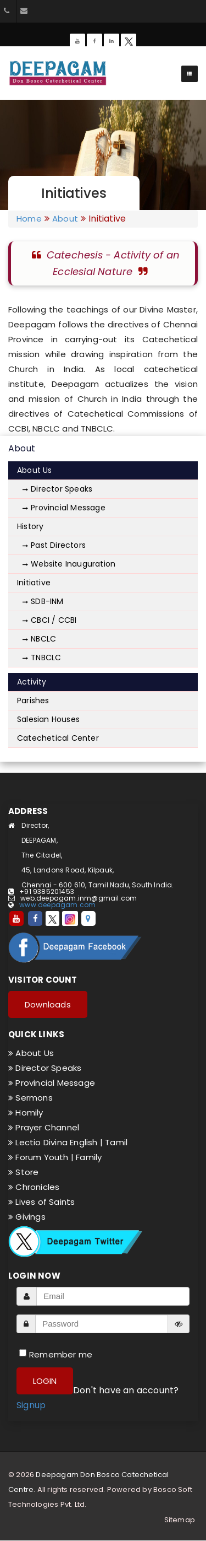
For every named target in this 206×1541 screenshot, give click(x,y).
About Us (34, 470)
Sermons (30, 1097)
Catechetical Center (58, 737)
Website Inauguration (69, 563)
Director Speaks (57, 488)
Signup (31, 1405)
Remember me (60, 1354)
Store (23, 1172)
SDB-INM (43, 601)
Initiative (34, 582)
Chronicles (33, 1187)
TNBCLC (42, 657)
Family (89, 1157)
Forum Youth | (42, 1157)
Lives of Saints (41, 1202)
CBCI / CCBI (49, 620)
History (30, 526)
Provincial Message (64, 507)
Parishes (33, 700)
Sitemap (179, 1520)
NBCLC (39, 638)
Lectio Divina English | (56, 1142)
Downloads (48, 1004)
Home (29, 218)
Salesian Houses (48, 719)
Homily (25, 1112)
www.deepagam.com (57, 904)
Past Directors (54, 545)
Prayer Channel (43, 1127)
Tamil (116, 1142)
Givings (27, 1216)
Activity (32, 681)
